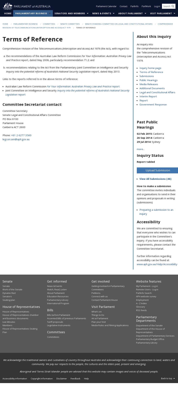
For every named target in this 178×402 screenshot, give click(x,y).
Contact (123, 6)
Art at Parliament (100, 318)
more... (141, 149)
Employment (142, 299)
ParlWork (146, 6)
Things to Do (98, 314)
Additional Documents (152, 88)
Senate (6, 286)
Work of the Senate (12, 289)
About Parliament (130, 13)
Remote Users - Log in (147, 289)
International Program (58, 303)
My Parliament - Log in (147, 286)
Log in (157, 6)
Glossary (140, 306)
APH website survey (146, 296)
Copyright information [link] (42, 378)
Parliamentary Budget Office (150, 339)
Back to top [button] (168, 378)
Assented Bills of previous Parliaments (66, 318)
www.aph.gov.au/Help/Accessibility (157, 264)
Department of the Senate (149, 325)
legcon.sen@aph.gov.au (16, 139)
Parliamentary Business (31, 13)
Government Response (153, 104)
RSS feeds (141, 310)
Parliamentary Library (57, 299)
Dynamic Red (9, 293)
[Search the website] (168, 6)
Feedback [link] (75, 378)
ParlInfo (134, 6)
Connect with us (100, 296)
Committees (49, 24)
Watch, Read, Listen (57, 289)
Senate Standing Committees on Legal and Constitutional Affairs (118, 24)
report (83, 86)
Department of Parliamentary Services (155, 335)
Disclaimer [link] (61, 378)
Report (143, 100)
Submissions (146, 76)
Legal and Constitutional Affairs (157, 92)
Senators (7, 296)
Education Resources (58, 296)
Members (7, 325)
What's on (97, 311)
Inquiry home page (150, 68)
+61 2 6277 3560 (21, 135)
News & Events (101, 13)
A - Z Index (141, 303)
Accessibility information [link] (15, 378)
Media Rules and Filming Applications (110, 325)
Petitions (96, 293)
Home (7, 13)
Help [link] (86, 378)
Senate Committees (70, 24)
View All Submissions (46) (155, 179)
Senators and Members (70, 13)
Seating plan (9, 299)
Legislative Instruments (58, 325)
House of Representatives (16, 311)
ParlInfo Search (144, 293)
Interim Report (148, 96)
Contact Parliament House (105, 299)
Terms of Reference (151, 72)
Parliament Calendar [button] (106, 6)
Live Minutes (9, 321)
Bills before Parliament (58, 314)
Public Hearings (148, 80)
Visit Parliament (161, 13)
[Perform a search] (172, 6)
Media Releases (148, 84)
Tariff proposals (55, 321)
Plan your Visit (99, 321)
